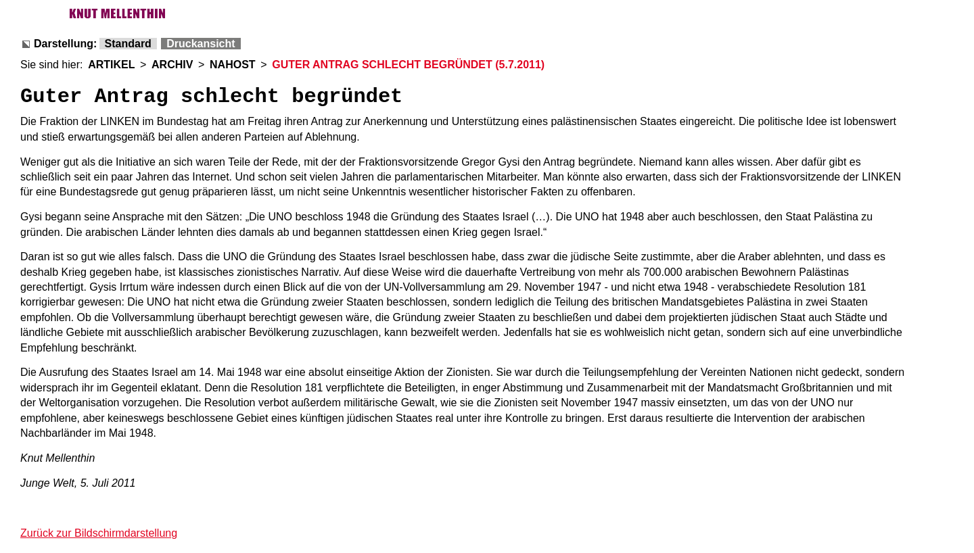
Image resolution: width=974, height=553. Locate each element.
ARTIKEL (111, 64)
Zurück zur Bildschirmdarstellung (98, 533)
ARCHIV (172, 64)
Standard (128, 43)
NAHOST (233, 64)
